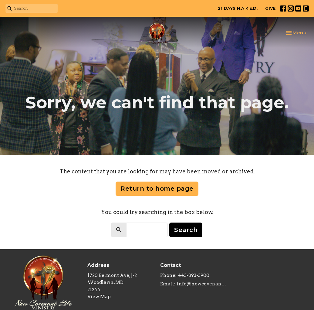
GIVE (270, 8)
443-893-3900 (193, 275)
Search (186, 229)
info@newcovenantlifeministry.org (202, 284)
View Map (99, 296)
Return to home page (157, 188)
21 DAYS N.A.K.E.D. (238, 8)
